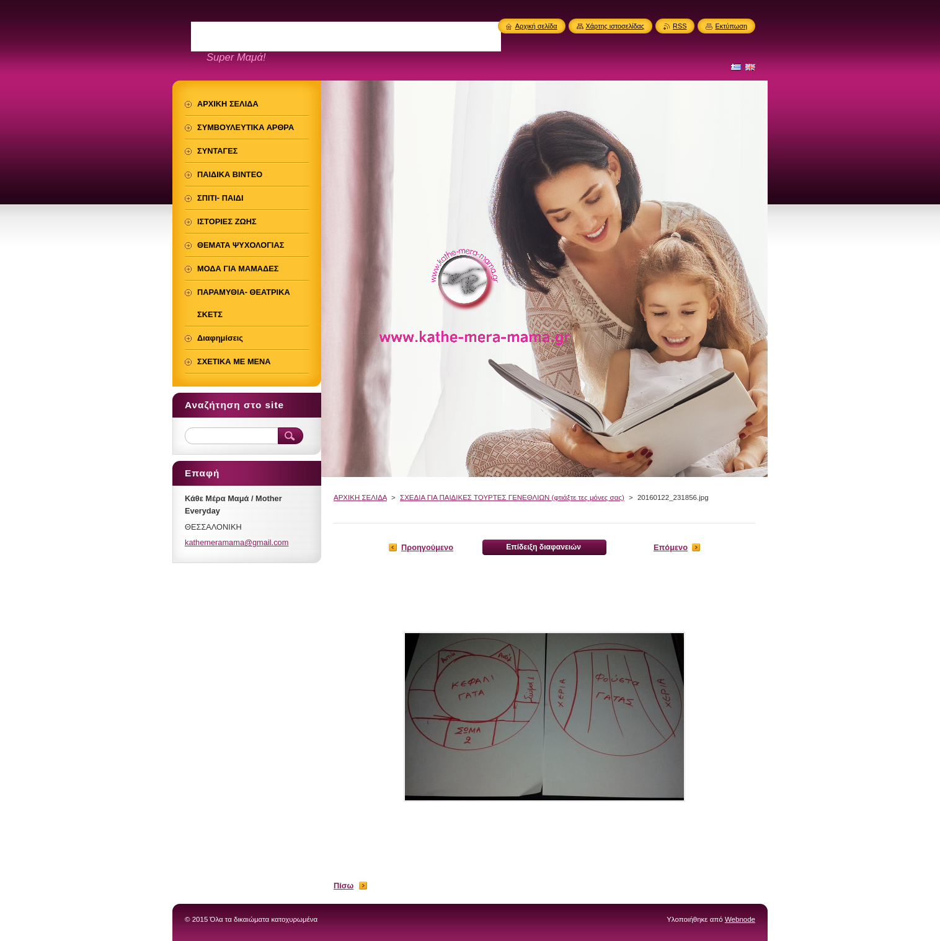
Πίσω (343, 885)
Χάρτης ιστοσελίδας (615, 26)
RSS (679, 26)
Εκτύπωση (731, 26)
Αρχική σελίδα (536, 26)
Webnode (740, 919)
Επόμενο (671, 547)
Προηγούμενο (427, 547)
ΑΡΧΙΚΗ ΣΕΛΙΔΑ (360, 497)
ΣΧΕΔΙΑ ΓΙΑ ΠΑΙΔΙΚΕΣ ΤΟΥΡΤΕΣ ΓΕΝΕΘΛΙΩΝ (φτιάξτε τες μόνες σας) (512, 497)
